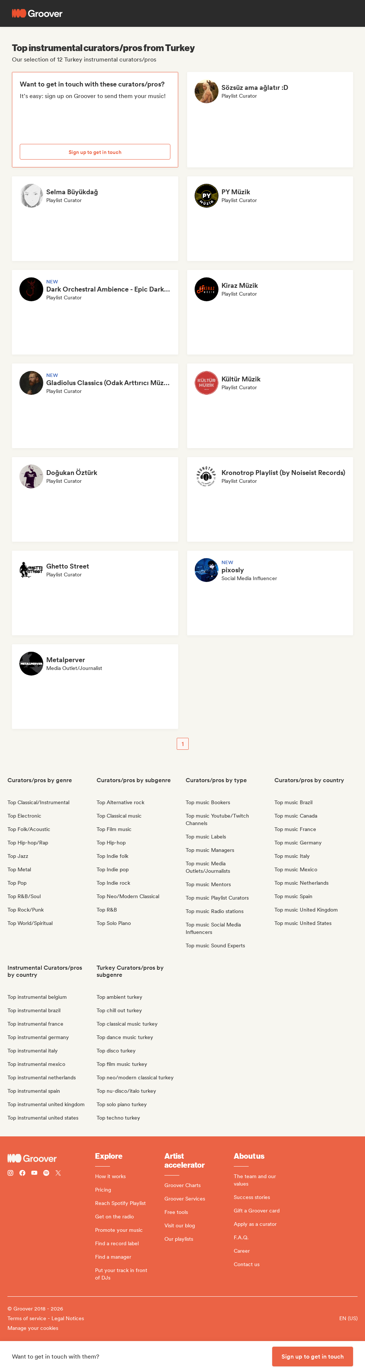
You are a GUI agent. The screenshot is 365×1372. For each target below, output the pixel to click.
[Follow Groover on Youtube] (34, 1174)
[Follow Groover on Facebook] (22, 1174)
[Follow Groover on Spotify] (46, 1174)
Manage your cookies (32, 1328)
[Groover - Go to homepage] (51, 1158)
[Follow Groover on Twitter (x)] (58, 1174)
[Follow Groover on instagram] (10, 1174)
